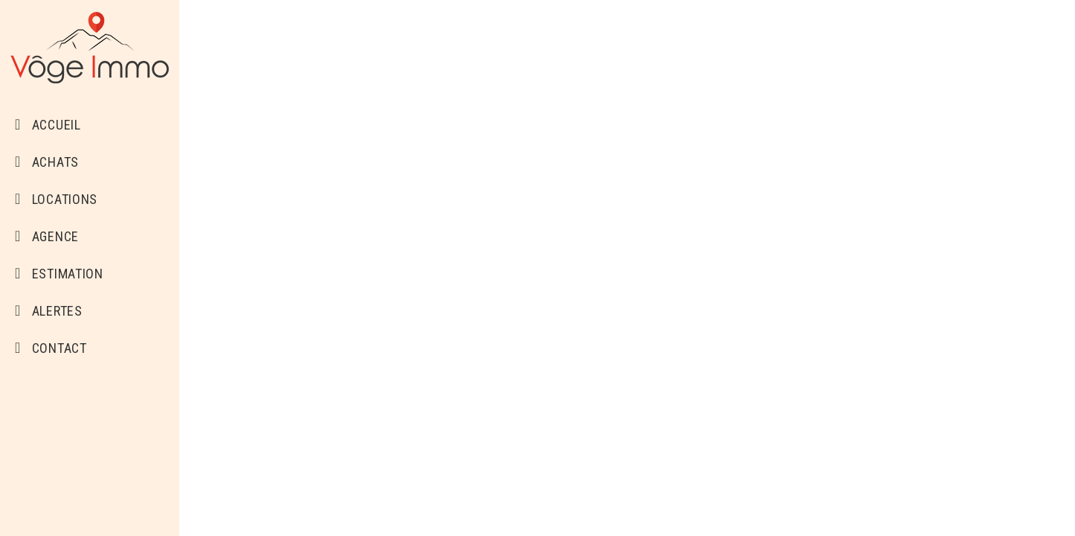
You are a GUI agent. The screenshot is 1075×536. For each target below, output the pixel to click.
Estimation (59, 273)
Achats (47, 162)
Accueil (48, 125)
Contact (51, 348)
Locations (56, 199)
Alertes (49, 311)
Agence (47, 236)
